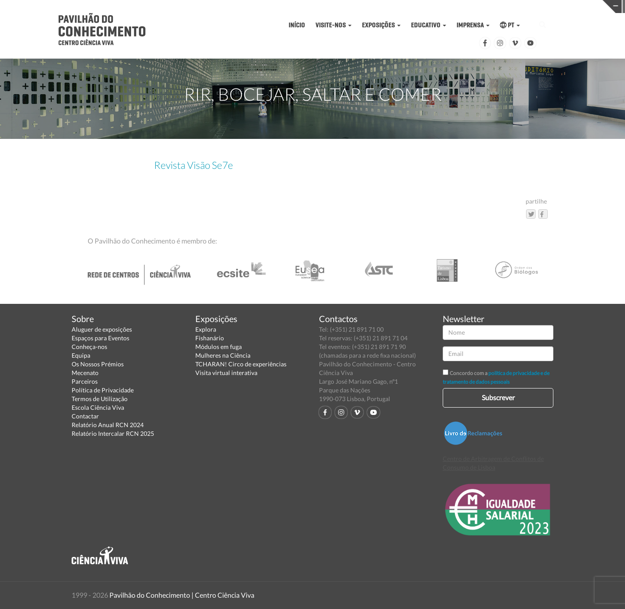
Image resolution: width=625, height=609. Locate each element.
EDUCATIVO (428, 25)
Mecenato (85, 372)
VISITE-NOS (334, 25)
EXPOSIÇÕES (381, 25)
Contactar (85, 416)
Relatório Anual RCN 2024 (108, 424)
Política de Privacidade (103, 390)
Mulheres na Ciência (222, 355)
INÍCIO (297, 25)
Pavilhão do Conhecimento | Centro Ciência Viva (181, 595)
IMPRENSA (473, 25)
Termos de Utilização (100, 398)
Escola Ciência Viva (98, 407)
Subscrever (498, 397)
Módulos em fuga (218, 346)
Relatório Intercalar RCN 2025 (113, 433)
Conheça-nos (89, 346)
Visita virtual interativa (226, 372)
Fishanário (209, 338)
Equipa (81, 355)
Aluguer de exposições (102, 329)
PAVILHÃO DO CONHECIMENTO (288, 6)
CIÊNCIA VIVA (424, 6)
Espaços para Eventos (100, 338)
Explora (205, 329)
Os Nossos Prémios (98, 364)
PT (510, 25)
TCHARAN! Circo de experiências (240, 364)
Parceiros (85, 381)
